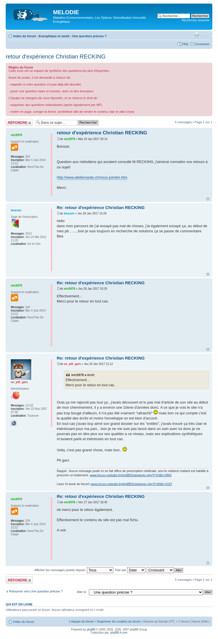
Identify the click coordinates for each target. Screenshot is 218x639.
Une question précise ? (89, 36)
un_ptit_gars (72, 364)
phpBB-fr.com (119, 632)
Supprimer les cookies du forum (119, 621)
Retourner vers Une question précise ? (35, 591)
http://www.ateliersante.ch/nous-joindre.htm (92, 177)
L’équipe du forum (81, 621)
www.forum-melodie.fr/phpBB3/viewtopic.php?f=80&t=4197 (131, 484)
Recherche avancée (195, 20)
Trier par (129, 570)
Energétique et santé (54, 36)
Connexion (201, 44)
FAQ (185, 44)
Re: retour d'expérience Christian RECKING (100, 207)
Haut (207, 199)
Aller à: (82, 592)
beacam (69, 213)
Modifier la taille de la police (205, 34)
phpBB (91, 629)
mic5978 (69, 139)
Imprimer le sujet (197, 34)
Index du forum (24, 36)
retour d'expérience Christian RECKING (56, 56)
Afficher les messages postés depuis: (73, 570)
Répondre (19, 122)
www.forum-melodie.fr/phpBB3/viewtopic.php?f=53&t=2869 (130, 475)
